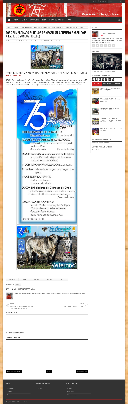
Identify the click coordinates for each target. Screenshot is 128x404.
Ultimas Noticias (72, 395)
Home (9, 19)
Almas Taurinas (96, 150)
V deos (69, 20)
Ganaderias (70, 392)
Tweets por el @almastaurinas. (101, 142)
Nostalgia (9, 392)
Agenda (16, 20)
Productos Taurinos (56, 20)
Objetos (39, 388)
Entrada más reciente (13, 372)
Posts (103, 36)
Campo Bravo (34, 20)
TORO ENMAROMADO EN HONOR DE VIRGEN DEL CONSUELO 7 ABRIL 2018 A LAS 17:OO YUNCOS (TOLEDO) (46, 34)
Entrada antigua (82, 372)
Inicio (8, 27)
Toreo (44, 20)
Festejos (24, 20)
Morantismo (10, 388)
